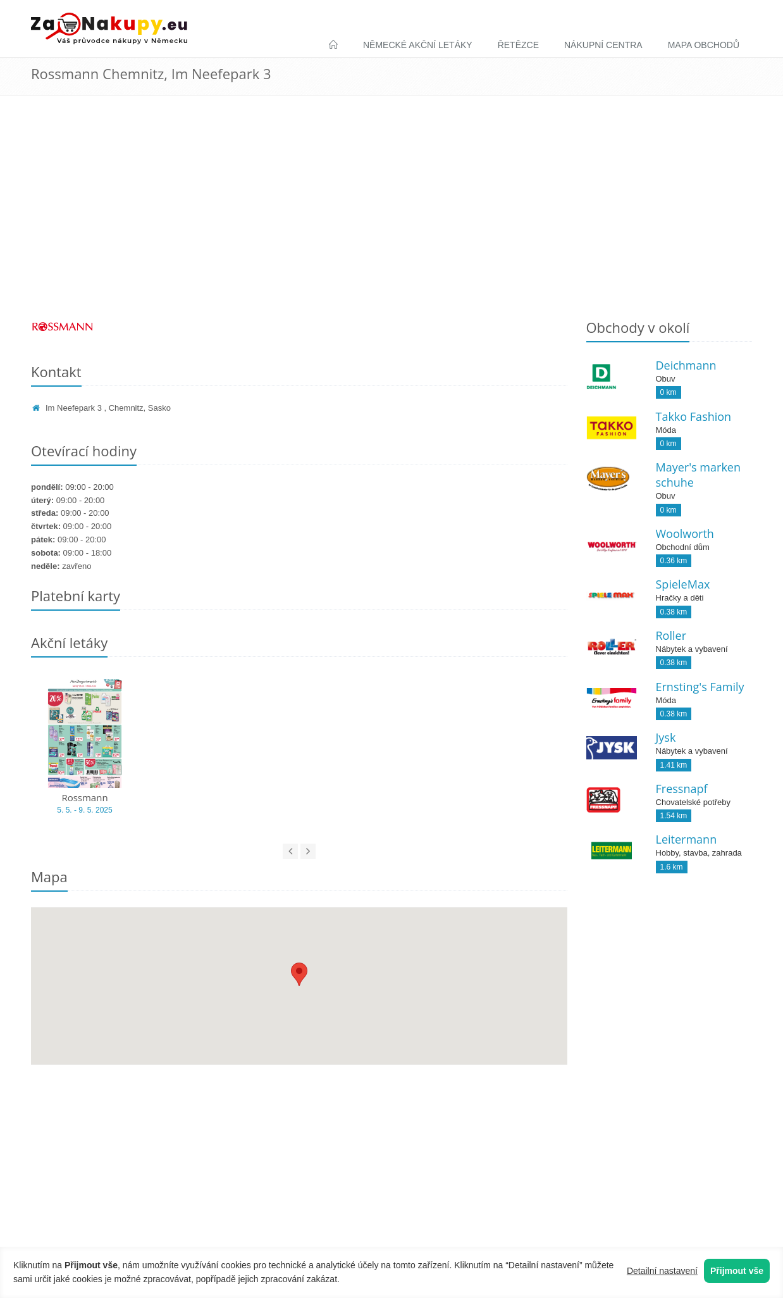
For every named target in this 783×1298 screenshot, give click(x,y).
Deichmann (686, 365)
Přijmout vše (736, 1271)
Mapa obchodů (703, 45)
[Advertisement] (391, 215)
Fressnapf (682, 788)
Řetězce (518, 45)
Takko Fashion (694, 416)
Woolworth (685, 533)
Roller (671, 635)
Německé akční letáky (417, 45)
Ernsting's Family (700, 686)
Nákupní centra (603, 45)
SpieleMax (683, 584)
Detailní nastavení (662, 1271)
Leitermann (686, 839)
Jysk (666, 737)
